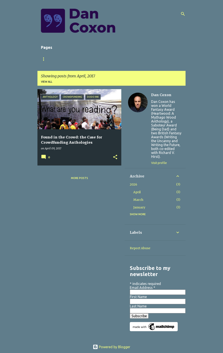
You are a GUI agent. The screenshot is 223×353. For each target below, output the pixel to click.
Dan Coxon (161, 95)
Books (83, 59)
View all (46, 81)
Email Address (142, 288)
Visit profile (159, 163)
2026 (133, 184)
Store (132, 59)
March (138, 200)
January (139, 207)
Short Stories (108, 59)
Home (45, 59)
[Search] (183, 14)
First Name (138, 297)
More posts (79, 178)
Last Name (138, 306)
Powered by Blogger (111, 347)
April (137, 192)
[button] (115, 157)
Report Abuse (140, 248)
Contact (153, 59)
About (64, 59)
